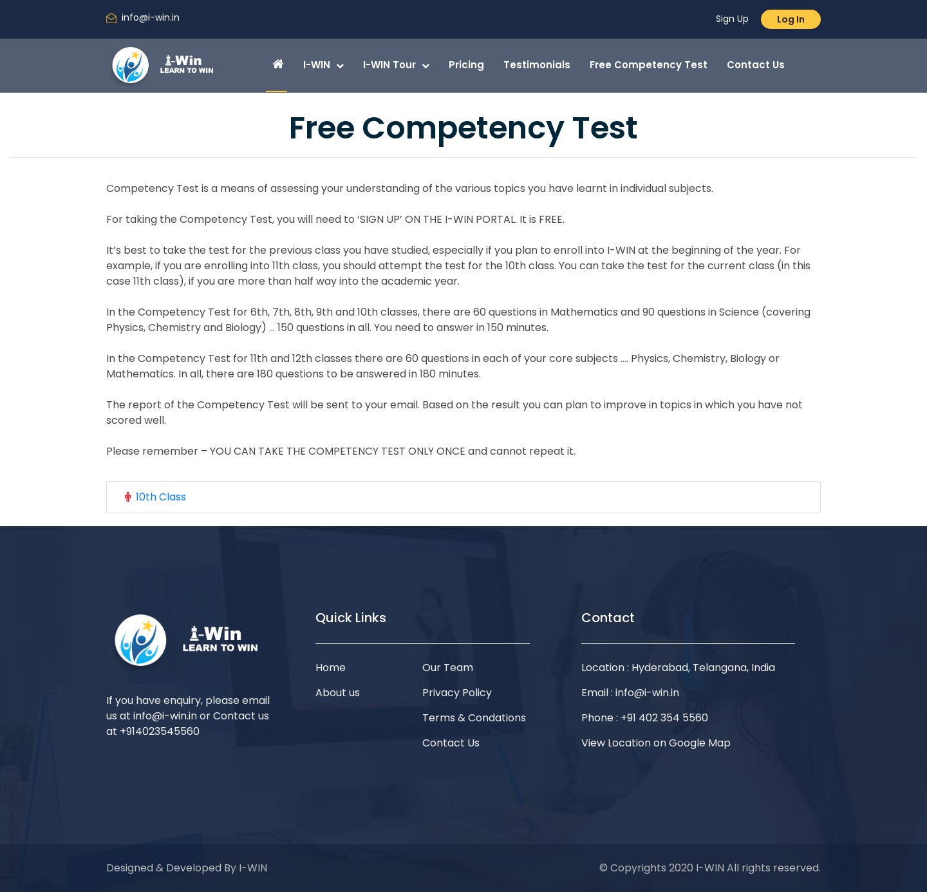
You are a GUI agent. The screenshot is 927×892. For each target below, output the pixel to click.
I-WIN (323, 64)
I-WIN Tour (396, 64)
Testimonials (536, 64)
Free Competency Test (648, 64)
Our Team (447, 667)
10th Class (161, 496)
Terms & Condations (474, 717)
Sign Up (732, 18)
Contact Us (756, 64)
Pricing (466, 64)
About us (337, 692)
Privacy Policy (457, 692)
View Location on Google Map (656, 742)
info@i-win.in (151, 17)
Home (330, 667)
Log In (791, 19)
